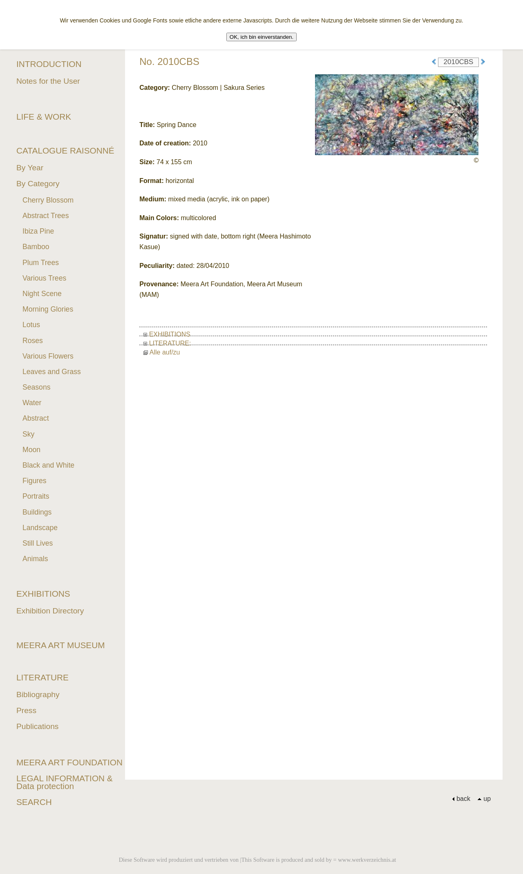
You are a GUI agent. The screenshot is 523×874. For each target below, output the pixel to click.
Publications (37, 726)
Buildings (36, 512)
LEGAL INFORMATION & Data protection (64, 782)
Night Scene (42, 294)
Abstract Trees (45, 216)
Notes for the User (48, 81)
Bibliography (38, 694)
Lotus (31, 325)
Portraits (35, 496)
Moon (31, 450)
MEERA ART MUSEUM (60, 645)
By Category (38, 183)
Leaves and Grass (51, 372)
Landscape (40, 528)
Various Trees (44, 278)
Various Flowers (48, 356)
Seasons (36, 387)
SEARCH (34, 802)
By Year (29, 167)
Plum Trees (40, 263)
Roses (32, 341)
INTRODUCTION (48, 64)
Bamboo (35, 247)
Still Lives (37, 543)
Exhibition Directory (50, 610)
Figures (34, 481)
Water (31, 403)
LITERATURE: (167, 343)
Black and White (48, 465)
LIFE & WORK (43, 116)
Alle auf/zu (161, 352)
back (461, 798)
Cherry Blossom (48, 200)
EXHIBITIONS (166, 334)
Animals (35, 559)
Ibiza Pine (38, 231)
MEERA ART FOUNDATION (69, 762)
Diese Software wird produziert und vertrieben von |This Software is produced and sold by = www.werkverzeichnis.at (257, 859)
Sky (28, 434)
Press (26, 710)
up (484, 798)
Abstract (35, 418)
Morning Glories (47, 309)
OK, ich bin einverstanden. (261, 37)
